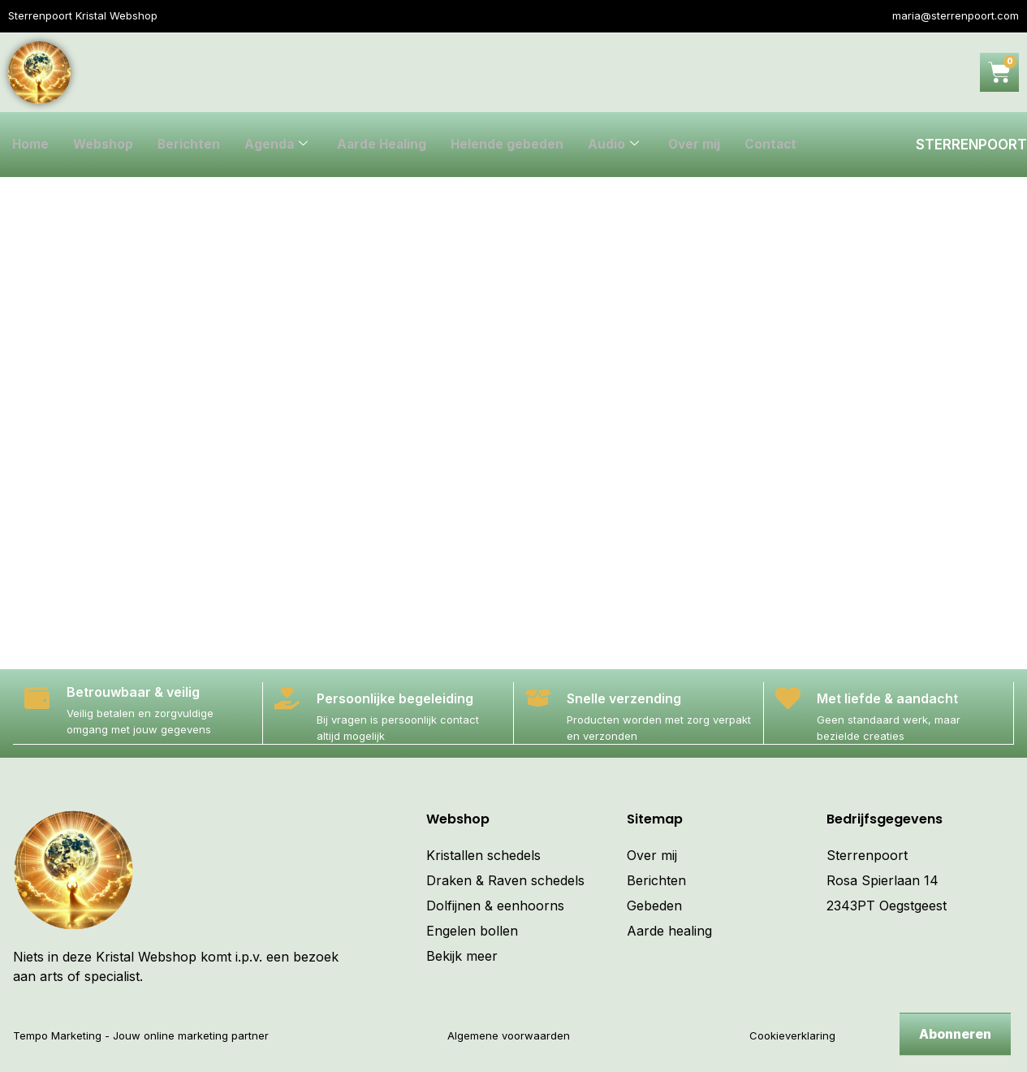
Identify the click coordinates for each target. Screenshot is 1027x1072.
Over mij (702, 144)
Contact (780, 144)
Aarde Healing (387, 144)
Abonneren (955, 1034)
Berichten (191, 144)
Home (31, 144)
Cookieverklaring (792, 1034)
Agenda (280, 144)
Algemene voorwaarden (508, 1034)
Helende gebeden (514, 144)
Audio (620, 144)
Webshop (104, 144)
